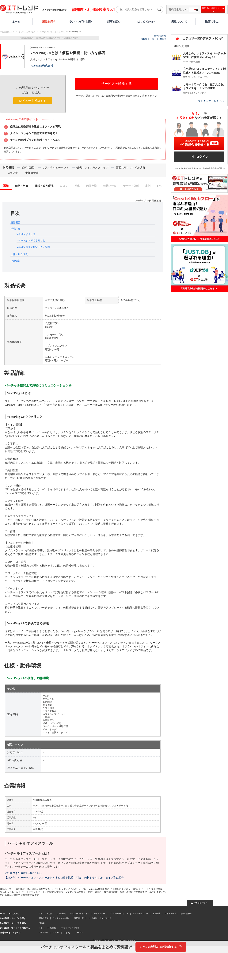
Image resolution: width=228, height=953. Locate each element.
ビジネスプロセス (27, 31)
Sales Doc (78, 932)
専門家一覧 (79, 918)
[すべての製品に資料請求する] (160, 947)
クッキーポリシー (140, 913)
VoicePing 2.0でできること (31, 240)
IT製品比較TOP (7, 31)
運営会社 (156, 913)
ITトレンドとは (45, 913)
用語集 (42, 923)
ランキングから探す (81, 21)
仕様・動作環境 (19, 254)
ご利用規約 (61, 913)
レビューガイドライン (79, 913)
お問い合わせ (186, 913)
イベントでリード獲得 (69, 927)
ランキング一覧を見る (211, 100)
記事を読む (114, 21)
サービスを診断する (116, 84)
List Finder (43, 932)
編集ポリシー (99, 913)
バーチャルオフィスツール (52, 31)
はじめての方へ (146, 21)
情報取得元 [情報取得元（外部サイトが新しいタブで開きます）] (160, 35)
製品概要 (15, 222)
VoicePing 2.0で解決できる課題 (33, 246)
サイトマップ (170, 913)
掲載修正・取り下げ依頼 (153, 39)
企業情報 (15, 260)
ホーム (16, 21)
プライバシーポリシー (118, 913)
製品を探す (48, 21)
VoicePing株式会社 (41, 65)
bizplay (67, 932)
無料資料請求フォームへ (213, 9)
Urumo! (56, 932)
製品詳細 (15, 228)
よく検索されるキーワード (99, 918)
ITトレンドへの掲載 (47, 927)
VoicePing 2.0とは (26, 234)
